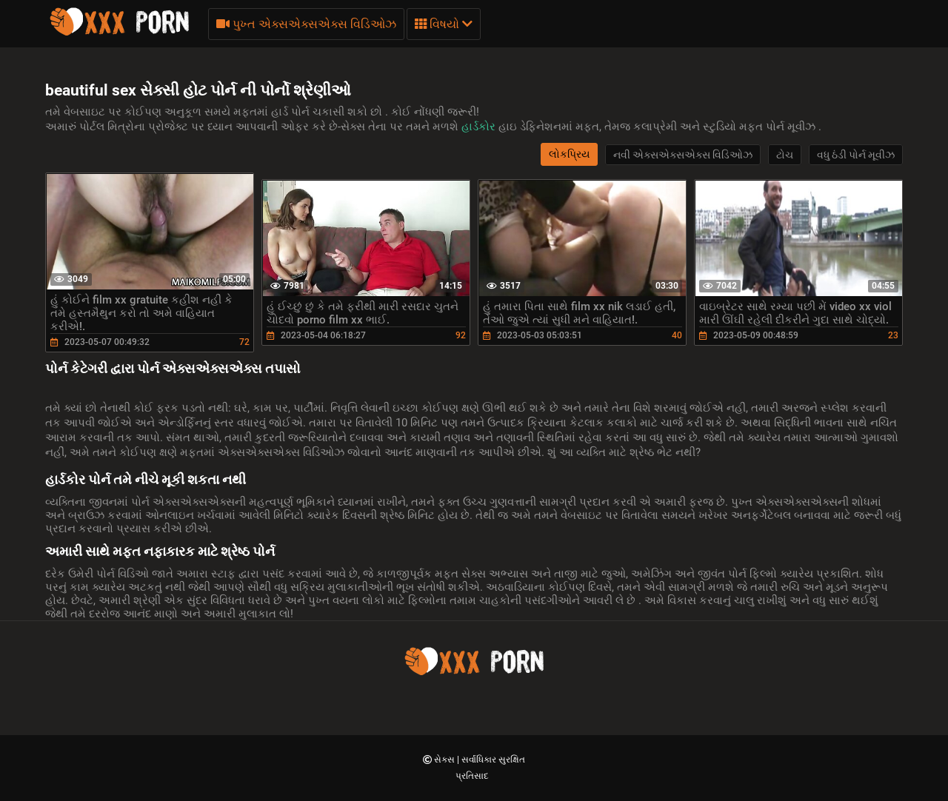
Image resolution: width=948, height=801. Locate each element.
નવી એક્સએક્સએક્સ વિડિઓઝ (682, 155)
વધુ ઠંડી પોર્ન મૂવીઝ (856, 155)
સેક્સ (445, 759)
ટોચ (784, 155)
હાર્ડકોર (479, 126)
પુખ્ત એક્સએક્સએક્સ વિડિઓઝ (306, 24)
